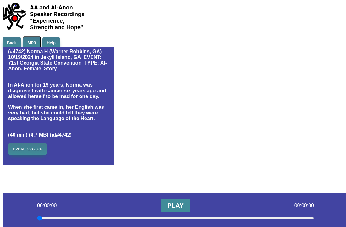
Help (51, 42)
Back (12, 42)
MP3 (32, 42)
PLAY (175, 205)
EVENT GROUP (27, 149)
